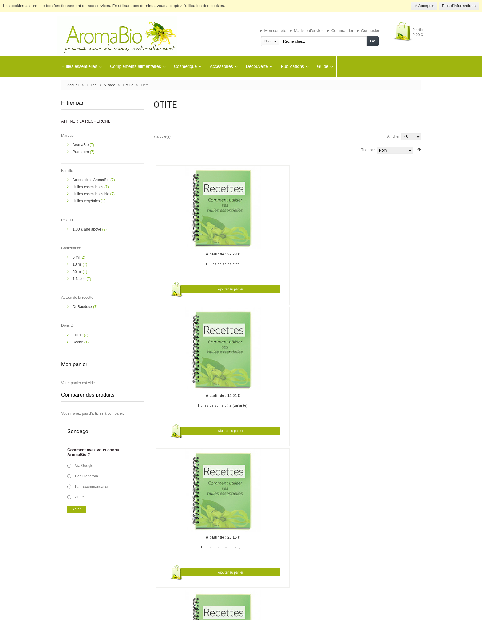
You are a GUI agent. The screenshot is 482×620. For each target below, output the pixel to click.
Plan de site (277, 613)
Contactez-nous (73, 565)
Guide (92, 85)
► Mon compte (272, 30)
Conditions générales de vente (229, 613)
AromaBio (81, 145)
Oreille (128, 85)
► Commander (339, 30)
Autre (79, 497)
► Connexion (368, 30)
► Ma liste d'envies (306, 30)
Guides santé (145, 543)
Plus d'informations (459, 5)
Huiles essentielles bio (91, 194)
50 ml (78, 272)
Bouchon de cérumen (170, 408)
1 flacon (79, 279)
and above (87, 229)
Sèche (78, 342)
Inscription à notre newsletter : (380, 543)
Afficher (393, 136)
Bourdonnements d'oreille (217, 408)
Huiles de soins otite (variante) (254, 239)
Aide (212, 573)
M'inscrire (216, 543)
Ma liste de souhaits (224, 558)
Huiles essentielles (88, 187)
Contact (260, 613)
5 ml (77, 257)
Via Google (84, 466)
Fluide (78, 335)
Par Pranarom (86, 476)
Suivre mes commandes (227, 565)
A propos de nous (74, 558)
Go (372, 41)
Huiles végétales (87, 201)
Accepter (425, 5)
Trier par (368, 150)
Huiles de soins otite (188, 239)
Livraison (141, 550)
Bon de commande (149, 558)
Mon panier (217, 550)
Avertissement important (185, 613)
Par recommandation (92, 486)
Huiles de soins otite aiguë (320, 239)
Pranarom (81, 152)
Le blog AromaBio (74, 543)
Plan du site (70, 550)
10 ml (78, 264)
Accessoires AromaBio (91, 180)
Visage (109, 85)
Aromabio (289, 543)
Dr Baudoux (83, 307)
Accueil (73, 85)
